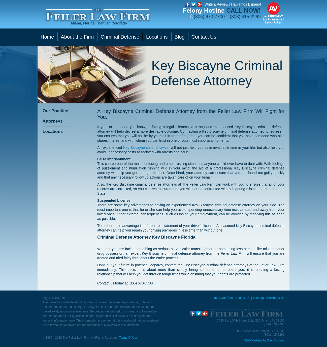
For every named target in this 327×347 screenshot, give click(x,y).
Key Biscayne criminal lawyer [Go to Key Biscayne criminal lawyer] (146, 148)
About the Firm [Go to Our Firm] (77, 37)
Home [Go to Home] (47, 37)
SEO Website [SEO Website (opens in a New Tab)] (253, 340)
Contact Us (242, 298)
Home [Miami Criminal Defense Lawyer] (214, 298)
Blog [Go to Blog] (180, 37)
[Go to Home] (97, 14)
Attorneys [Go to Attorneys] (52, 121)
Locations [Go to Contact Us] (157, 37)
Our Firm (227, 298)
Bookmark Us (275, 298)
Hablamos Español (246, 4)
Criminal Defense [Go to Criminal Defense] (120, 37)
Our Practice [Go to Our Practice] (55, 110)
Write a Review (216, 4)
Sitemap (258, 298)
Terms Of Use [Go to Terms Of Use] (128, 337)
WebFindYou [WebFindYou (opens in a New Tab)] (275, 340)
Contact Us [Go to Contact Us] (203, 37)
